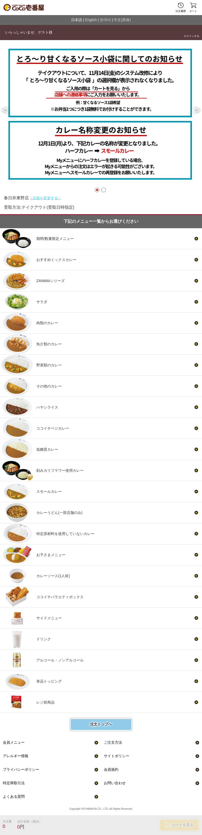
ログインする (191, 36)
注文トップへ (101, 724)
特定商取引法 (14, 783)
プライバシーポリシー (21, 769)
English (91, 20)
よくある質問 (14, 796)
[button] (5, 110)
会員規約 (111, 769)
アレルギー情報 (15, 756)
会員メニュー (14, 742)
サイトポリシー (116, 756)
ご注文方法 (113, 742)
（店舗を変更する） (45, 198)
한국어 (105, 20)
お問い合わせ (115, 783)
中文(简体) (122, 20)
